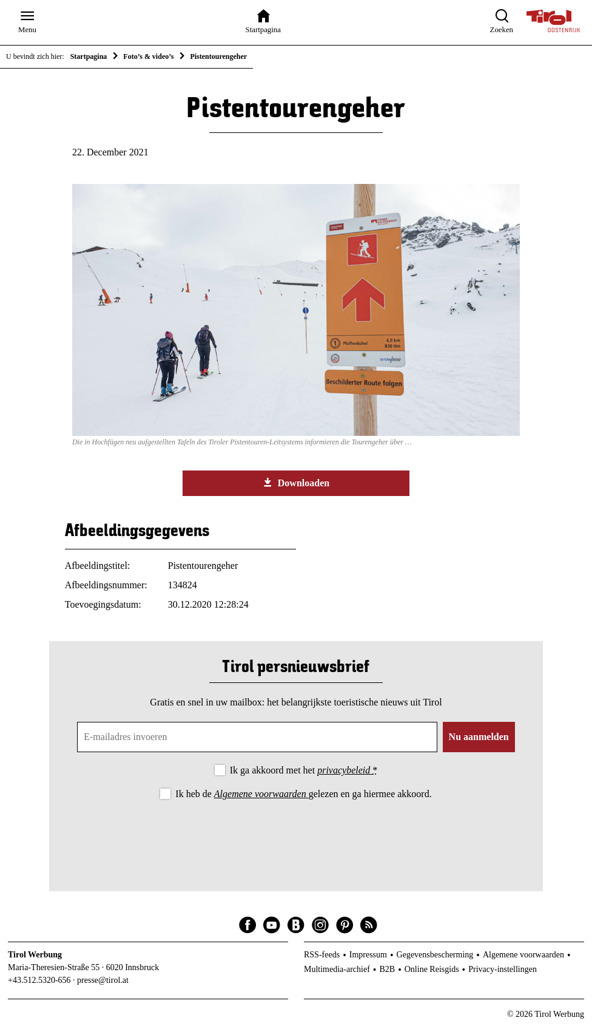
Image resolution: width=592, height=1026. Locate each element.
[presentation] (296, 835)
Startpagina (88, 56)
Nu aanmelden (479, 737)
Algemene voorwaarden (261, 794)
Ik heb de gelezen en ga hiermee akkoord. (303, 794)
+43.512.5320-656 (39, 980)
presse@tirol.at (103, 980)
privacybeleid (344, 770)
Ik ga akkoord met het (303, 770)
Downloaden (296, 482)
